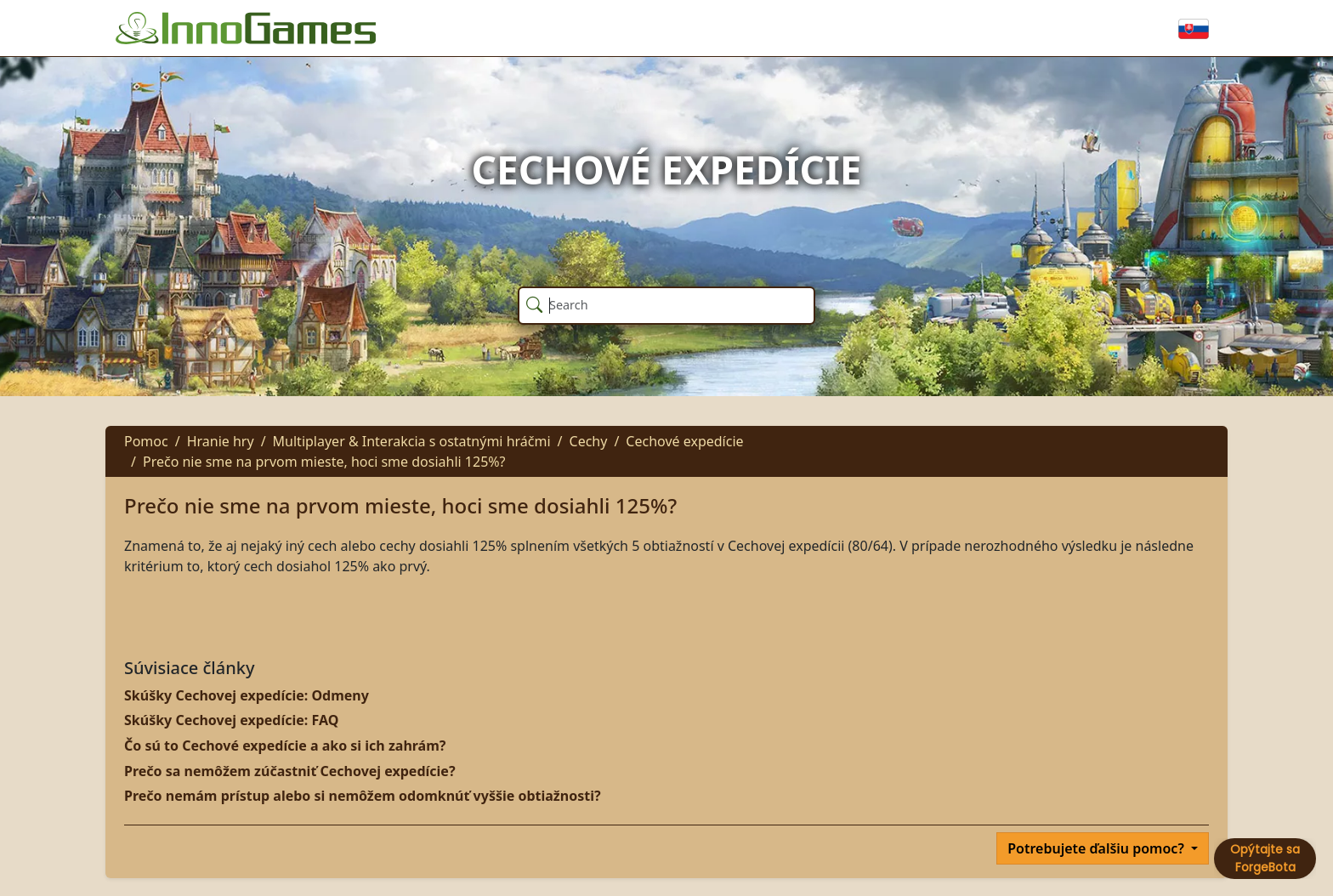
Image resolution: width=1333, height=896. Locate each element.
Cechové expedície (684, 441)
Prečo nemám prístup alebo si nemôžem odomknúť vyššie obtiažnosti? (362, 795)
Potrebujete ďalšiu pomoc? (1097, 848)
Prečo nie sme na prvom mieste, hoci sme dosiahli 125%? (324, 461)
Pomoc (146, 441)
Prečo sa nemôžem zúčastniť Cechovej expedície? (290, 771)
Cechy (589, 441)
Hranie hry (220, 441)
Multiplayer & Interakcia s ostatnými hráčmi (412, 441)
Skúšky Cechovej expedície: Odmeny (246, 695)
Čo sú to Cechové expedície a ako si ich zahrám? (284, 745)
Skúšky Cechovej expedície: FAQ (231, 720)
